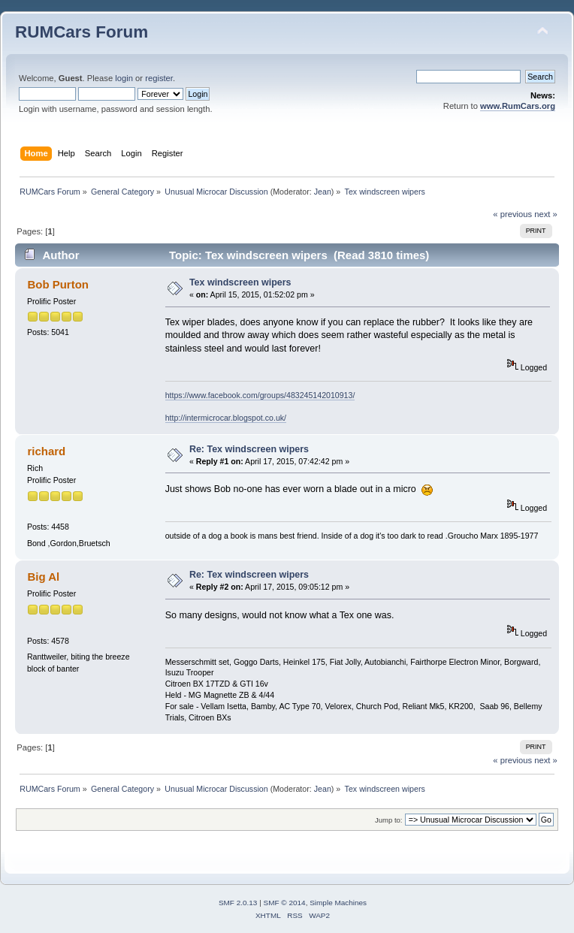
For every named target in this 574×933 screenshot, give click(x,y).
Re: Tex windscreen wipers (249, 449)
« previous (512, 214)
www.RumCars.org (517, 105)
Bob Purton (57, 284)
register (159, 78)
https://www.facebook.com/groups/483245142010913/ (260, 395)
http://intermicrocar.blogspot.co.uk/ (225, 417)
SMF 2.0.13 (238, 902)
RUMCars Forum (81, 32)
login (124, 78)
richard (46, 451)
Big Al (43, 576)
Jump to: (389, 820)
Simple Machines (338, 902)
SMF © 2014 (285, 902)
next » (545, 214)
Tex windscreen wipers (240, 282)
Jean (322, 191)
